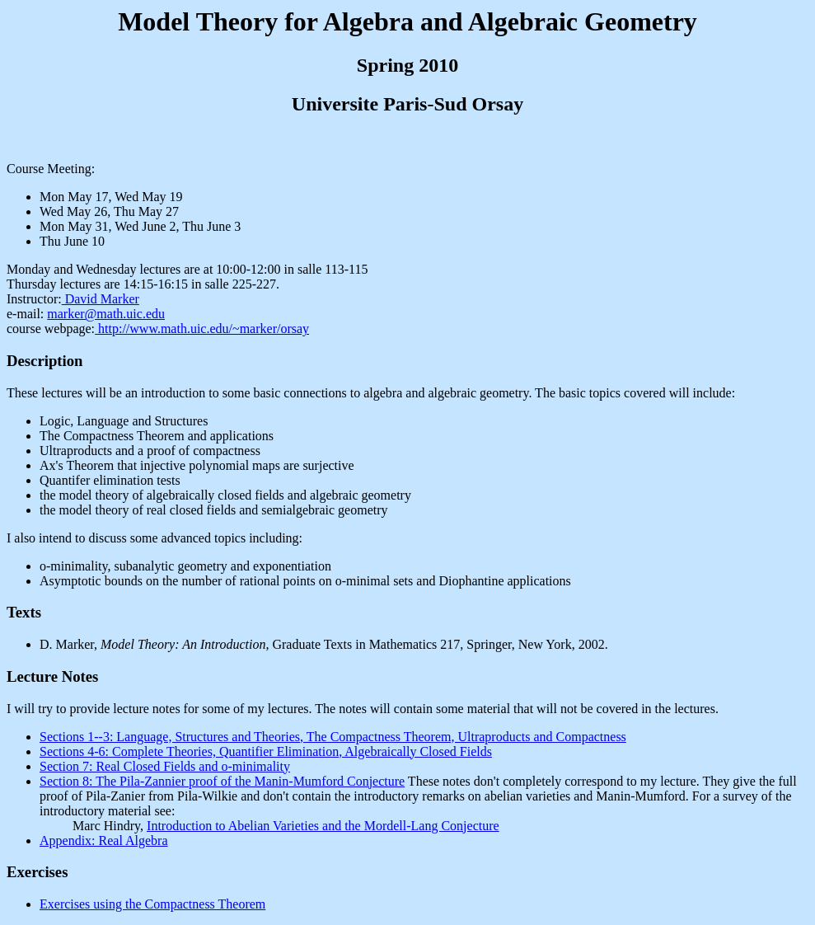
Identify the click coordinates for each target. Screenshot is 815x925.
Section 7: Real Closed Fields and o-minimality (165, 766)
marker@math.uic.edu (106, 314)
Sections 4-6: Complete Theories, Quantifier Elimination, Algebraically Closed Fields (266, 751)
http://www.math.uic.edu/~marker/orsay (202, 329)
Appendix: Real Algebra (104, 840)
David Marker (100, 299)
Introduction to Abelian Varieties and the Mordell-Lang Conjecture (323, 826)
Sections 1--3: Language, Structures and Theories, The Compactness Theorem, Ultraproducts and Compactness (333, 737)
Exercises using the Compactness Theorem (152, 904)
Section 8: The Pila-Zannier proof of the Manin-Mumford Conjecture (222, 781)
